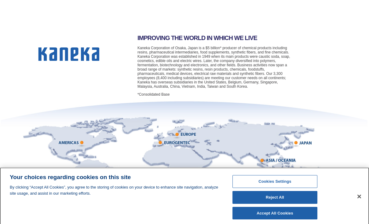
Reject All (275, 198)
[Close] (359, 198)
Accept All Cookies (275, 214)
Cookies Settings (274, 183)
